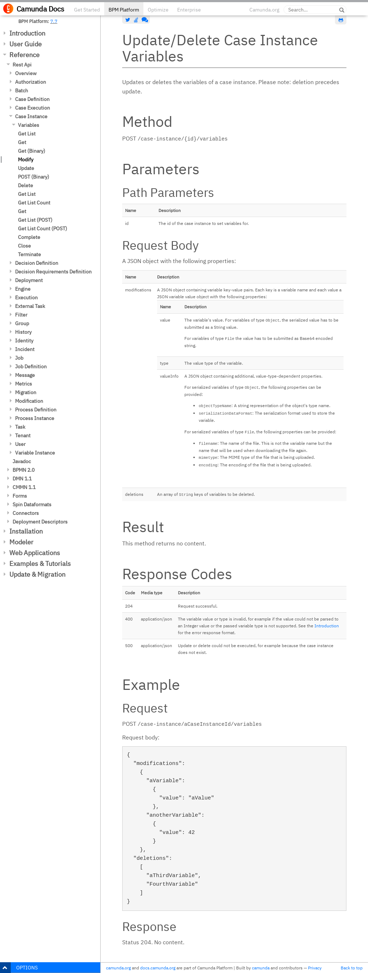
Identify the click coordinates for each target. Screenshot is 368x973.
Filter (21, 315)
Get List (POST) (35, 220)
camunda (261, 967)
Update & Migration (37, 574)
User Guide (25, 44)
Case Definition (32, 99)
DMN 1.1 (22, 478)
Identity (24, 340)
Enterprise (189, 9)
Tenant (23, 435)
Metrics (23, 384)
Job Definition (31, 366)
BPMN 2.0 (23, 470)
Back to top (352, 967)
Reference (24, 55)
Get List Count (34, 202)
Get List (27, 133)
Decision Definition (36, 263)
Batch (21, 90)
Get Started (87, 9)
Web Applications (34, 553)
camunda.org (118, 967)
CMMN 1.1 (24, 487)
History (23, 332)
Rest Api (22, 64)
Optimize (158, 9)
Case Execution (32, 108)
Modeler (21, 542)
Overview (26, 73)
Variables (28, 125)
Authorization (30, 82)
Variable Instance (35, 452)
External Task (30, 306)
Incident (24, 349)
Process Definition (35, 409)
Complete (29, 237)
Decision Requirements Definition (53, 271)
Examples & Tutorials (40, 563)
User (20, 444)
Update (26, 168)
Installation (26, 531)
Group (22, 323)
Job (19, 358)
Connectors (26, 513)
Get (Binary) (31, 151)
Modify (25, 159)
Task (20, 427)
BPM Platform (124, 9)
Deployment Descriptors (40, 521)
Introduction (27, 33)
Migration (25, 392)
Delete (25, 185)
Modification (29, 401)
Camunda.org (264, 9)
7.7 (54, 21)
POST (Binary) (33, 177)
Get (22, 142)
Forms (20, 496)
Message (25, 375)
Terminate (29, 254)
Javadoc (22, 461)
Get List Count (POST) (42, 228)
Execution (26, 297)
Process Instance (34, 418)
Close (24, 246)
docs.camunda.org (157, 967)
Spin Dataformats (32, 504)
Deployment (29, 280)
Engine (23, 289)
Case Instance (31, 116)
